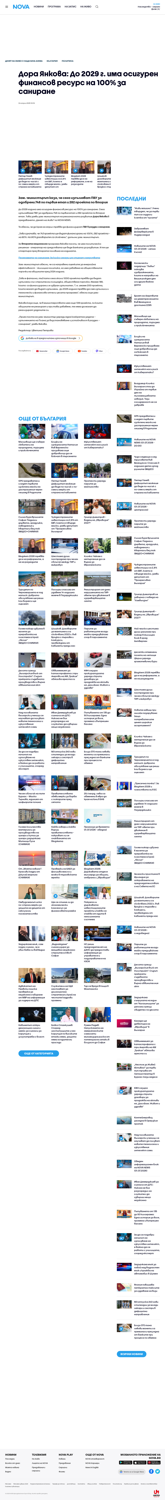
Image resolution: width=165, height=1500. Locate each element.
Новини (39, 6)
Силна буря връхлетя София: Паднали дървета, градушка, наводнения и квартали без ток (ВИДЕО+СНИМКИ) (30, 524)
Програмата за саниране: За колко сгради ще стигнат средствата (59, 257)
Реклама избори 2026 (20, 1484)
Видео (8, 1471)
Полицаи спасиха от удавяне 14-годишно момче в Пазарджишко (64, 592)
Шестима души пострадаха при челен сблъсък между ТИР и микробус (64, 560)
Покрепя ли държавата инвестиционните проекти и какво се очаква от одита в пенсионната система (95, 911)
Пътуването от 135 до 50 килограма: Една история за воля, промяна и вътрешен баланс (97, 718)
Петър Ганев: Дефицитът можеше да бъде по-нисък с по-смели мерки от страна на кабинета (64, 486)
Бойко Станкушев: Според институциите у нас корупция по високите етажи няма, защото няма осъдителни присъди (64, 1034)
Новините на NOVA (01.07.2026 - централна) (145, 506)
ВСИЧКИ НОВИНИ (132, 1354)
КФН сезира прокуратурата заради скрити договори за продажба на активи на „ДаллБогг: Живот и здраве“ (97, 679)
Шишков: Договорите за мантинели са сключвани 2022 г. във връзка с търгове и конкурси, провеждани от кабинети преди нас (64, 637)
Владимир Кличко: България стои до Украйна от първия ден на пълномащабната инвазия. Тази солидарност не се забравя (145, 394)
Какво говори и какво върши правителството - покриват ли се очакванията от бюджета (63, 834)
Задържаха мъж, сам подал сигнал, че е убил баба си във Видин (31, 947)
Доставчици (71, 1484)
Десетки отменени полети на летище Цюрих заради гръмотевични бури (145, 656)
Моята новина (12, 1467)
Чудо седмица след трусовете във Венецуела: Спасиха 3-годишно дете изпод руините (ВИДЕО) (147, 462)
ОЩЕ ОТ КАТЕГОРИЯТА (38, 1053)
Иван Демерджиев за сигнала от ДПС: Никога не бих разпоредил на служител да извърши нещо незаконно (64, 719)
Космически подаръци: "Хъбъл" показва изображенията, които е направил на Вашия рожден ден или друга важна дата (146, 274)
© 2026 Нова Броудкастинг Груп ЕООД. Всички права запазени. (26, 1493)
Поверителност (105, 1484)
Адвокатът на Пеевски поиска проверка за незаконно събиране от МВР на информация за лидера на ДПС (31, 993)
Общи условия (92, 1484)
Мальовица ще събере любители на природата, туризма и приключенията (31, 446)
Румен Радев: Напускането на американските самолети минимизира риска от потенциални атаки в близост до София (97, 1034)
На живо (85, 6)
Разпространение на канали (40, 1484)
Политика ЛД (117, 1484)
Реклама (8, 1484)
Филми (62, 1471)
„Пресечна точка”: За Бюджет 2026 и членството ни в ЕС (146, 786)
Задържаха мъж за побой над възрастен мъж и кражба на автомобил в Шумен (146, 1269)
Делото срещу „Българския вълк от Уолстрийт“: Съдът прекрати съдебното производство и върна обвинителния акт (31, 677)
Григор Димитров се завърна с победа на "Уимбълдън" (146, 597)
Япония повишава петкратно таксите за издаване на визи (146, 1287)
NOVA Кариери (92, 1463)
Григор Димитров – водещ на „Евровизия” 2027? (96, 520)
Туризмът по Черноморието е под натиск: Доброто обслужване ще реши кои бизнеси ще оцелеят (30, 596)
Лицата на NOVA (40, 1463)
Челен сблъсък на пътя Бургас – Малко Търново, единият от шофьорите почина (31, 797)
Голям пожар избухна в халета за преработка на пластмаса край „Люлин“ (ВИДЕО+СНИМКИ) (31, 635)
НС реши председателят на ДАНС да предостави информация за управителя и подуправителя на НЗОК (96, 953)
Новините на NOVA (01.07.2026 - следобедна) (145, 930)
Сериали (63, 1467)
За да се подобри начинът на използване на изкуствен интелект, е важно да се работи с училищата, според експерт (31, 760)
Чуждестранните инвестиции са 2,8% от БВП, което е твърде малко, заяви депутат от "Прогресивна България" (64, 524)
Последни (10, 1459)
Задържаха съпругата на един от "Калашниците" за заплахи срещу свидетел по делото (146, 1003)
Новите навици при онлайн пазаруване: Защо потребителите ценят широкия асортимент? (146, 718)
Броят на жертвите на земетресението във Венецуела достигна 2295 (146, 300)
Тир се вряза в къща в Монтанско (96, 987)
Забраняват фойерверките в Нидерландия (144, 231)
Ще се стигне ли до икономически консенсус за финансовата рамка (63, 906)
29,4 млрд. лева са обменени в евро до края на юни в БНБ (95, 796)
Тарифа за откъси (58, 1484)
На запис (70, 6)
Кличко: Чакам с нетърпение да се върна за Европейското (94, 560)
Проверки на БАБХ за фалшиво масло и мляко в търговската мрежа (64, 873)
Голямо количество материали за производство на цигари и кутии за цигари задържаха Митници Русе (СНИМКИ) (29, 835)
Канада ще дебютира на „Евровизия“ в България (142, 1025)
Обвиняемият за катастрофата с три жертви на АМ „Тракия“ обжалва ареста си (64, 674)
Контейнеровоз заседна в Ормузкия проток (146, 1120)
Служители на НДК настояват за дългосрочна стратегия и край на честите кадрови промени (63, 993)
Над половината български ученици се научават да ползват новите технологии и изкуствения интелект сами (31, 719)
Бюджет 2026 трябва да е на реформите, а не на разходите (31, 559)
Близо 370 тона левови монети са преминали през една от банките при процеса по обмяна (97, 757)
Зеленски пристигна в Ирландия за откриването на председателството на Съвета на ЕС (147, 880)
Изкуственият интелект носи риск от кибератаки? (96, 445)
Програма (54, 6)
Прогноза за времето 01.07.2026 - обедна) (97, 828)
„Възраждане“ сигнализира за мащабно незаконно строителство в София (63, 950)
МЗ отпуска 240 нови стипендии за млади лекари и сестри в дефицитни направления (63, 757)
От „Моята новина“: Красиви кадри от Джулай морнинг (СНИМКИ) (30, 873)
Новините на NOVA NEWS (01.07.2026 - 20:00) (145, 442)
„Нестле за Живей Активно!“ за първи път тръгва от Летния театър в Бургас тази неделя (145, 1070)
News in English (92, 1467)
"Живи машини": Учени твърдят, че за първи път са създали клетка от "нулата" (146, 213)
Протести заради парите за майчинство (95, 484)
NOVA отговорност (94, 1459)
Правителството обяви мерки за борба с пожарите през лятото (64, 797)
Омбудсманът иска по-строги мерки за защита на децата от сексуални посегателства (31, 908)
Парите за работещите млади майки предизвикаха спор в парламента (96, 632)
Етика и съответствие (149, 1484)
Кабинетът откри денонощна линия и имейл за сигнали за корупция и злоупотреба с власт (31, 1031)
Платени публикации (12, 1486)
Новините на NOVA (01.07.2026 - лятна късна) (145, 249)
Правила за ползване (131, 1484)
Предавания (65, 1463)
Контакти (81, 1484)
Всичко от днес (12, 1463)
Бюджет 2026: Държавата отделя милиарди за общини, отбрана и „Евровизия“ (97, 873)
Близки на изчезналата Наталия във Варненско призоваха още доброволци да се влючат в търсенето (64, 449)
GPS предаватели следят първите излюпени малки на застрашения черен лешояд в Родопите (30, 486)
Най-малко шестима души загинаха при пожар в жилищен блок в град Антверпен (146, 634)
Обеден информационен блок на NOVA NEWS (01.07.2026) (146, 1166)
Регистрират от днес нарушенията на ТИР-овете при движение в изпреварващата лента (97, 595)
